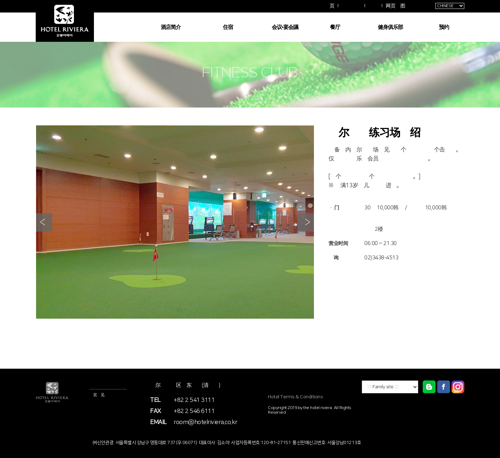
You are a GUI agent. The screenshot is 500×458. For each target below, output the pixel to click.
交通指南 (351, 6)
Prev (44, 222)
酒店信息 (96, 384)
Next (306, 222)
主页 (329, 6)
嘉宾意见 (96, 395)
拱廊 (373, 6)
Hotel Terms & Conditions (295, 397)
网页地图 (395, 6)
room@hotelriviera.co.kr (206, 422)
